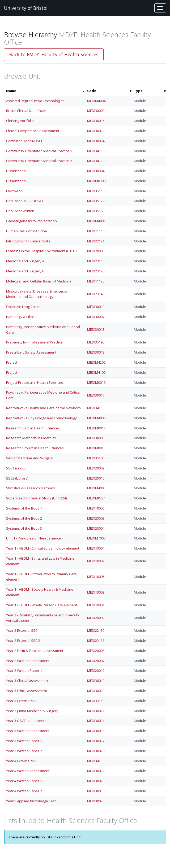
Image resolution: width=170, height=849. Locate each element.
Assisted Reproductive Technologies (35, 100)
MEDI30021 (95, 710)
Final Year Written (20, 210)
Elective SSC (16, 191)
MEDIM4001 (96, 221)
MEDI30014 (95, 140)
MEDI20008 (95, 650)
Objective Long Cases (23, 306)
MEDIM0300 (96, 180)
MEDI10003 (95, 592)
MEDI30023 (95, 130)
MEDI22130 (95, 630)
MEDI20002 (95, 617)
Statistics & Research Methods (30, 488)
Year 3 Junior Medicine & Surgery (32, 710)
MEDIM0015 (96, 448)
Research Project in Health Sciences (35, 448)
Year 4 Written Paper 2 (24, 791)
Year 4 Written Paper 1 (24, 780)
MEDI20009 (95, 468)
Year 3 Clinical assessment (27, 680)
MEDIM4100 (96, 372)
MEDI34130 (95, 408)
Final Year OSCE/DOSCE (25, 200)
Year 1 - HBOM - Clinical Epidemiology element (42, 548)
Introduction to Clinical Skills (28, 241)
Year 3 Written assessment (27, 730)
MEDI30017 (95, 395)
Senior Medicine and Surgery (29, 458)
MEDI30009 (95, 110)
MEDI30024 (95, 720)
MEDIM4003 (96, 488)
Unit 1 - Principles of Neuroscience (33, 538)
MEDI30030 (95, 791)
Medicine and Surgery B (25, 271)
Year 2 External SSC (21, 630)
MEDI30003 (95, 438)
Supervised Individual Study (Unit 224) (36, 498)
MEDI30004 (95, 170)
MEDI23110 (95, 261)
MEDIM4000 (96, 418)
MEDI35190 (95, 342)
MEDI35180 (95, 458)
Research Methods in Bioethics (31, 438)
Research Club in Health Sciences (33, 428)
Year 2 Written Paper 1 (24, 670)
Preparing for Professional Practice (34, 342)
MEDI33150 (95, 700)
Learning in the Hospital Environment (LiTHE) (41, 251)
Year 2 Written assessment (27, 660)
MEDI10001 (95, 605)
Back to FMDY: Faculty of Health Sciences (53, 54)
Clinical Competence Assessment (32, 130)
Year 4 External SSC (21, 761)
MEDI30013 (95, 329)
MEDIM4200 (96, 362)
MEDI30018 (95, 730)
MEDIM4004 (96, 100)
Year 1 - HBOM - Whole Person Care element (41, 605)
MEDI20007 (95, 660)
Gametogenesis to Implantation (31, 221)
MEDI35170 (95, 200)
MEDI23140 (95, 293)
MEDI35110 (95, 191)
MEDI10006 (95, 508)
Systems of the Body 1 (24, 508)
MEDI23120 (95, 271)
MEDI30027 (95, 740)
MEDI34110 (95, 151)
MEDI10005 (95, 576)
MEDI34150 (95, 761)
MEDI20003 (95, 518)
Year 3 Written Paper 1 (24, 740)
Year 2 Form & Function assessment (34, 650)
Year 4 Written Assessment (27, 770)
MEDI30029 (95, 780)
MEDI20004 (95, 528)
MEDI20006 (95, 251)
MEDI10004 (95, 548)
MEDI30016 (95, 120)
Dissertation (16, 170)
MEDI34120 (95, 160)
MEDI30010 (95, 306)
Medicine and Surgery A (25, 261)
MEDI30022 (95, 770)
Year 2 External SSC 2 (23, 640)
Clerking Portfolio (20, 120)
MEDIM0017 (96, 428)
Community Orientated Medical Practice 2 (39, 160)
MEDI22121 (95, 241)
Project (11, 362)
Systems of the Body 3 (24, 528)
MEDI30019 (95, 680)
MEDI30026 (95, 801)
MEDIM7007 (96, 538)
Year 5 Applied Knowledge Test (31, 801)
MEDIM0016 (96, 382)
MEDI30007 (95, 316)
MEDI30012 (95, 352)
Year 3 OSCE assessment (26, 720)
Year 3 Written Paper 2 (24, 750)
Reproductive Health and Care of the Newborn (43, 408)
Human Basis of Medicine (26, 231)
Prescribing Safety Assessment (31, 352)
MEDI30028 (95, 750)
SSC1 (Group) (16, 468)
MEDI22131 (95, 640)
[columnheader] (44, 91)
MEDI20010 (95, 478)
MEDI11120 (95, 281)
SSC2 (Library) (17, 478)
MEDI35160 (95, 210)
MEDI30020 (95, 690)
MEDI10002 (95, 561)
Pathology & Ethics (21, 316)
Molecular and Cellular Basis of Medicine (38, 281)
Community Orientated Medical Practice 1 (39, 151)
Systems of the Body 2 (24, 518)
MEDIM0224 (96, 498)
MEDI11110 (95, 231)
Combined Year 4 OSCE (24, 140)
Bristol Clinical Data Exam (26, 110)
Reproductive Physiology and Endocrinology (41, 418)
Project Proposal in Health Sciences (34, 382)
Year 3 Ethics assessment (26, 690)
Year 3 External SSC (21, 700)
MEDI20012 (95, 670)
